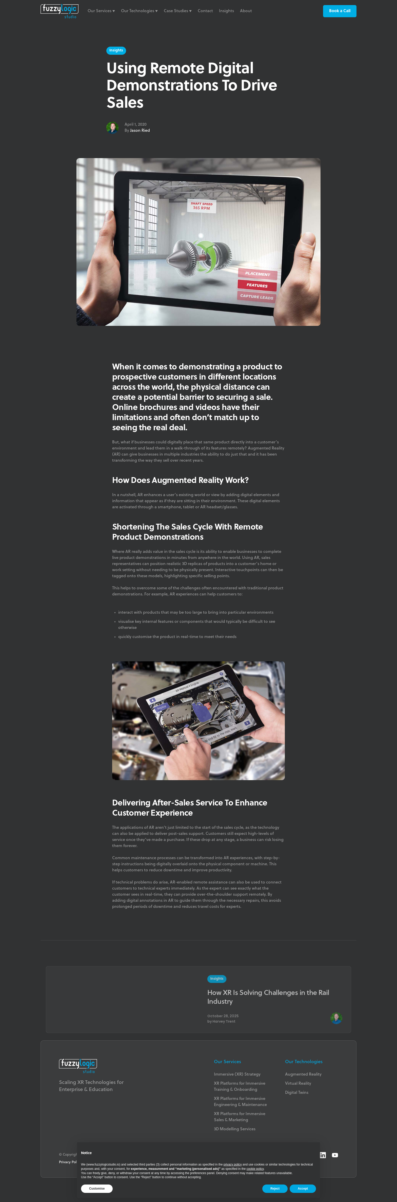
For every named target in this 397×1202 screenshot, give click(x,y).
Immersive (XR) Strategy (237, 1074)
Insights (226, 11)
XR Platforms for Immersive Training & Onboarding (239, 1086)
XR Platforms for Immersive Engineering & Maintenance (240, 1102)
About (246, 11)
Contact (205, 11)
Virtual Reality (298, 1083)
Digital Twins (296, 1093)
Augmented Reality (303, 1074)
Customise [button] (97, 1188)
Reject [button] (275, 1188)
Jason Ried (140, 130)
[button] (101, 11)
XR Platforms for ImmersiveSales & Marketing (239, 1117)
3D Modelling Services (234, 1129)
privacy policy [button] (233, 1164)
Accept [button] (303, 1188)
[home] (59, 11)
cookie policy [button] (255, 1169)
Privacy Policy (70, 1162)
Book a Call (339, 11)
